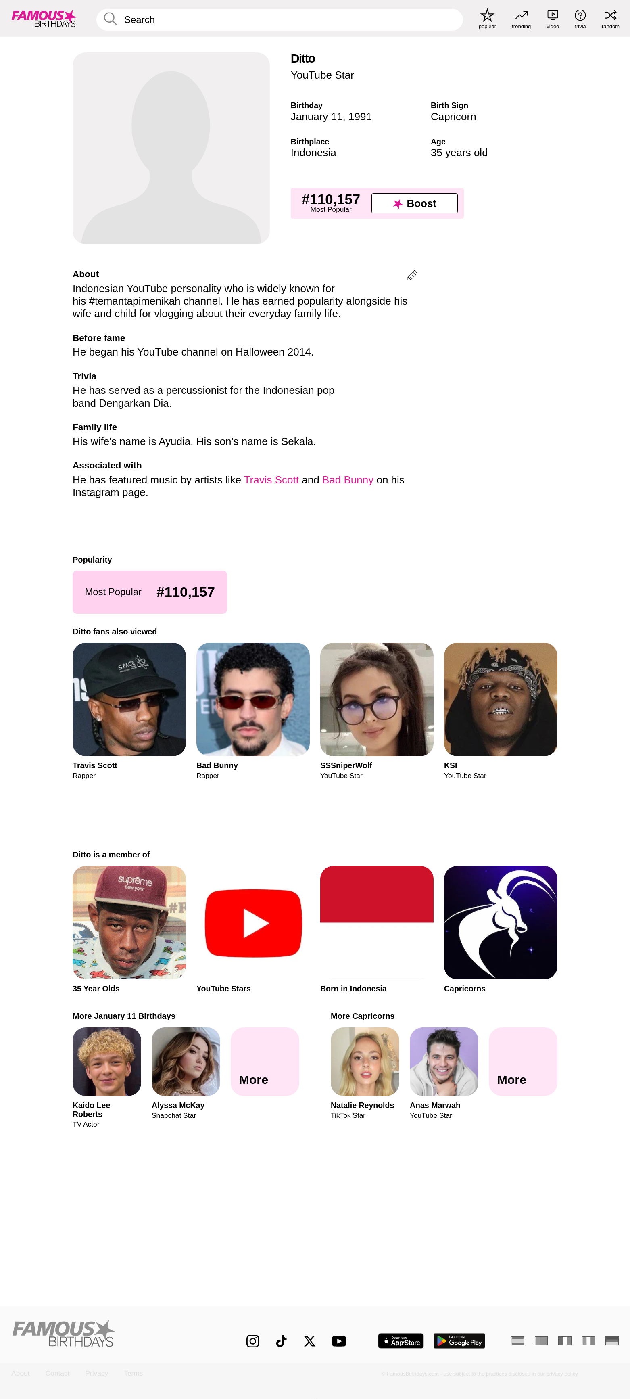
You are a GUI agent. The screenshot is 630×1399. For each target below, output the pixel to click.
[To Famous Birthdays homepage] (44, 18)
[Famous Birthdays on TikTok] (281, 1341)
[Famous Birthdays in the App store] (401, 1341)
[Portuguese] (541, 1340)
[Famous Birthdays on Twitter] (309, 1341)
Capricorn (453, 117)
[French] (565, 1340)
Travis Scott (271, 480)
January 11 (317, 117)
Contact (58, 1373)
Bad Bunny (347, 480)
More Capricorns (362, 1016)
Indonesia (313, 152)
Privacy (96, 1373)
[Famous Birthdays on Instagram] (252, 1341)
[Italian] (588, 1340)
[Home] (111, 1334)
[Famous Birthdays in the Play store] (460, 1341)
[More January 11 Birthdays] (265, 1062)
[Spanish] (517, 1340)
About (20, 1373)
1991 (360, 117)
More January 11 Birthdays (124, 1016)
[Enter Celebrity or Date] (279, 20)
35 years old (459, 152)
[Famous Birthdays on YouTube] (341, 1341)
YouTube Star (322, 75)
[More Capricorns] (523, 1062)
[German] (612, 1340)
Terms (133, 1373)
